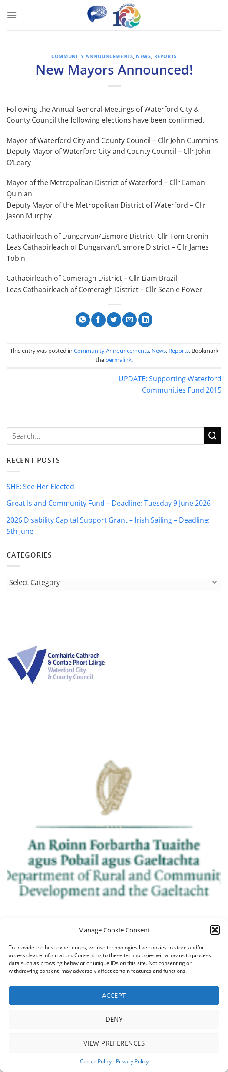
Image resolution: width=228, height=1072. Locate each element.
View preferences (114, 1043)
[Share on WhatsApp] (83, 319)
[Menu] (12, 15)
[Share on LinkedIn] (145, 319)
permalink (119, 360)
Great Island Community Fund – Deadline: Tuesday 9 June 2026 (109, 503)
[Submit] (212, 435)
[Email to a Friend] (129, 319)
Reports (165, 56)
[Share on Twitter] (114, 319)
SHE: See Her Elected (40, 486)
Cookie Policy (96, 1061)
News (143, 56)
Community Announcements (92, 56)
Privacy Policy (132, 1061)
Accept (114, 995)
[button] (215, 930)
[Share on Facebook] (98, 319)
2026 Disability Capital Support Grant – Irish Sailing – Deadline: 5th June (108, 525)
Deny (114, 1019)
